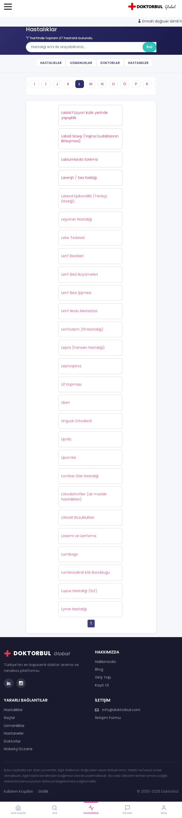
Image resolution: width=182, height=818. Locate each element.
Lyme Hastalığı (74, 609)
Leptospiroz (71, 365)
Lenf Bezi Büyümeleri (79, 274)
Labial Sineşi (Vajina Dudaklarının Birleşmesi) (90, 139)
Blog (99, 669)
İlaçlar (9, 717)
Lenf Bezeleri (72, 255)
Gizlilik (43, 791)
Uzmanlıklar (81, 63)
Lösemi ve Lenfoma (78, 535)
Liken (65, 402)
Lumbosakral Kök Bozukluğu (85, 572)
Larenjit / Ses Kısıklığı (79, 177)
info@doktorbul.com (117, 709)
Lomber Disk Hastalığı (80, 475)
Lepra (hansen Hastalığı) (83, 347)
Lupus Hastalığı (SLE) (79, 590)
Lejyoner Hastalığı (76, 219)
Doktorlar (110, 63)
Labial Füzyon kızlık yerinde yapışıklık (84, 115)
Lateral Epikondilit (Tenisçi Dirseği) (84, 198)
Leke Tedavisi (73, 237)
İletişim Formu (108, 717)
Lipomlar (68, 457)
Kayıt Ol (102, 685)
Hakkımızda (105, 661)
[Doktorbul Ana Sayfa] (153, 6)
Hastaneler (138, 63)
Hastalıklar (51, 63)
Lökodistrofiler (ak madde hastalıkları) (84, 497)
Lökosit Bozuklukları (77, 517)
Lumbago (69, 554)
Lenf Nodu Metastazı (79, 310)
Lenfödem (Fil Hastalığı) (82, 329)
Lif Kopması (71, 384)
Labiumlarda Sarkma (79, 159)
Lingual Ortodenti (76, 420)
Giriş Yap (103, 677)
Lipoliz (66, 439)
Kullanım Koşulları (18, 791)
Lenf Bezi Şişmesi (76, 292)
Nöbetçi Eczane (18, 748)
